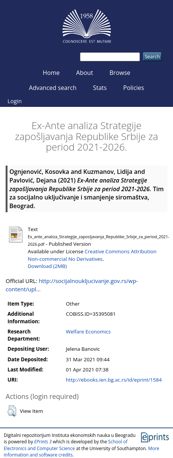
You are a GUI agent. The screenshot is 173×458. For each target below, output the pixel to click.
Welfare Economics (88, 331)
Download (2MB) (47, 266)
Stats (100, 88)
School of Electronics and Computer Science (66, 444)
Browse (120, 72)
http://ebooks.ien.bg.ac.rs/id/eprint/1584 (114, 379)
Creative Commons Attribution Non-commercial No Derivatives (92, 255)
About (84, 72)
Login (15, 101)
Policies (133, 88)
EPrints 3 (43, 441)
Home (51, 72)
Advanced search (53, 88)
